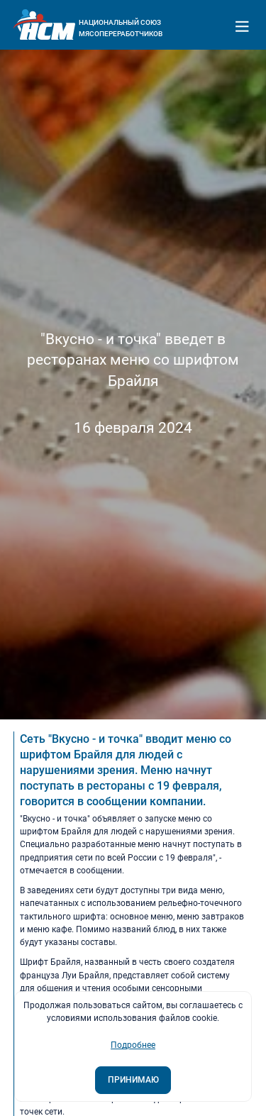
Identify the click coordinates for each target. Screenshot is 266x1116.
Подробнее (133, 1045)
